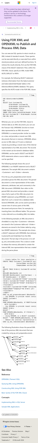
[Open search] (29, 3)
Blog (26, 431)
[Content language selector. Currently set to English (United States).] (11, 421)
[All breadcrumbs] (3, 28)
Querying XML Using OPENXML (13, 384)
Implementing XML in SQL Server (16, 28)
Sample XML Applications (11, 407)
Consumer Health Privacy (9, 437)
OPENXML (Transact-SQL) (11, 379)
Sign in (34, 3)
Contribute (5, 434)
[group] (19, 108)
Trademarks (5, 440)
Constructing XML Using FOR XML (14, 388)
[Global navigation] (2, 3)
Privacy (13, 434)
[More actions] (34, 28)
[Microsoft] (19, 2)
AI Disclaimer (6, 431)
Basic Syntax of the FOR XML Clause (14, 393)
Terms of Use (25, 437)
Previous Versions (17, 431)
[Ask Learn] (31, 28)
